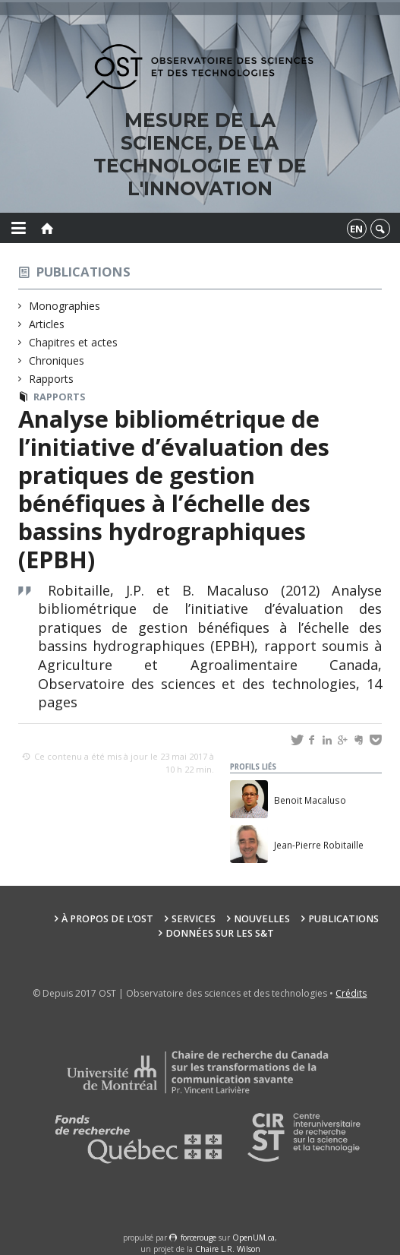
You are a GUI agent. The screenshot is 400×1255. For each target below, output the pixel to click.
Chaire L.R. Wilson (227, 1249)
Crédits (351, 993)
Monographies (65, 306)
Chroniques (57, 360)
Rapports (52, 378)
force (198, 1237)
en (356, 229)
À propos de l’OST (107, 918)
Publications (83, 271)
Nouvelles (262, 918)
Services (194, 918)
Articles (47, 324)
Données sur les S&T (219, 933)
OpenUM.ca (253, 1237)
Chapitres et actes (74, 342)
